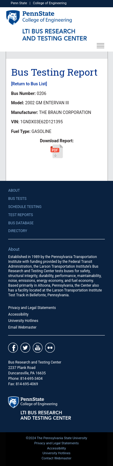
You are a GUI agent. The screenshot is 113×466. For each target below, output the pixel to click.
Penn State (19, 3)
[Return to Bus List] (29, 83)
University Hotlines (23, 321)
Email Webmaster (22, 327)
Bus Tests (17, 199)
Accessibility (18, 314)
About (14, 190)
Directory (17, 231)
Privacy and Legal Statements (32, 308)
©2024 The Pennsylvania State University (56, 438)
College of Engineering (50, 3)
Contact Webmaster (56, 458)
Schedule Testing (24, 207)
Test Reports (20, 215)
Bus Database (20, 223)
